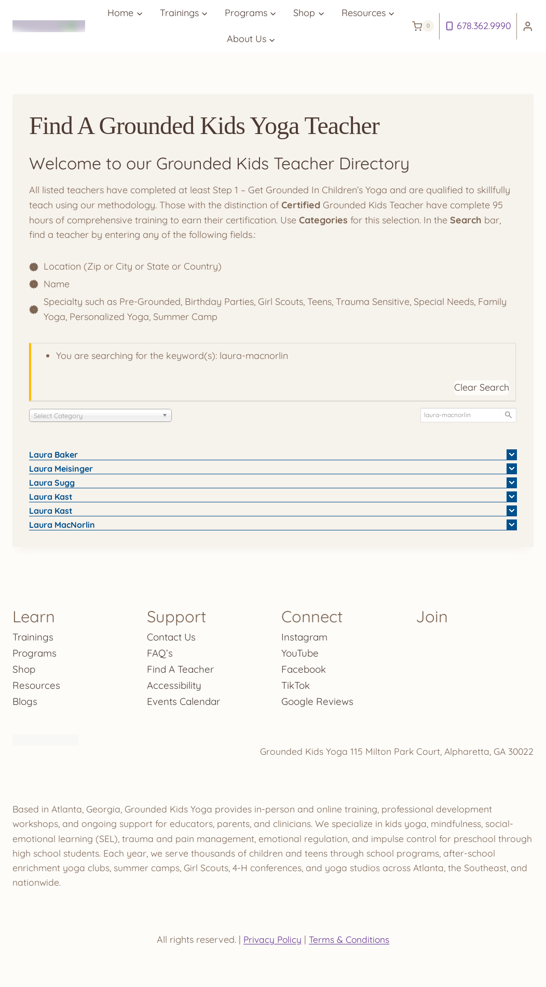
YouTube (301, 650)
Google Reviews (318, 698)
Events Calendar (185, 698)
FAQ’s (160, 650)
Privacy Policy (271, 939)
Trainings (33, 634)
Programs (35, 650)
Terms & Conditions (350, 939)
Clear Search (481, 387)
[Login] (528, 26)
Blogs (25, 698)
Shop (24, 666)
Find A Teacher (181, 666)
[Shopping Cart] (423, 26)
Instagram (305, 634)
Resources (36, 682)
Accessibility (175, 682)
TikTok (296, 682)
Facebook (304, 666)
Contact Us (173, 634)
